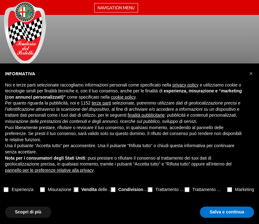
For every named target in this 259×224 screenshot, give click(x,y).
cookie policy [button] (123, 97)
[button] (251, 73)
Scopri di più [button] (28, 211)
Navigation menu (116, 7)
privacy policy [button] (186, 84)
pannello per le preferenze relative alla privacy (49, 170)
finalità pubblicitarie (146, 115)
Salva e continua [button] (227, 211)
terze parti (101, 102)
